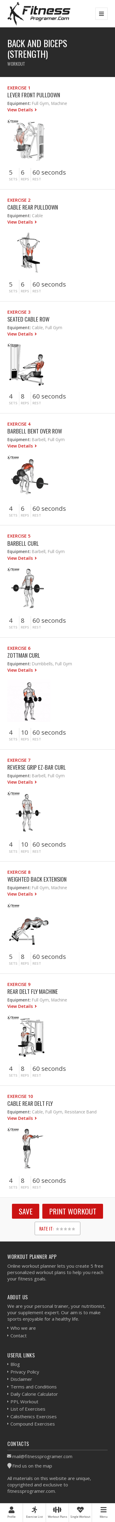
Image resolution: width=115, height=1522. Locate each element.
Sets (13, 179)
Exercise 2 (18, 200)
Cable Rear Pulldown (32, 207)
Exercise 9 (18, 984)
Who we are (23, 1328)
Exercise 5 (18, 536)
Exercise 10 (20, 1096)
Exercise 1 (18, 88)
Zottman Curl (23, 655)
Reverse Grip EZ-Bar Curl (36, 767)
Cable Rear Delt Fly (30, 1103)
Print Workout (72, 1211)
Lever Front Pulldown (33, 95)
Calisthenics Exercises (33, 1416)
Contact (18, 1335)
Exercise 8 (18, 872)
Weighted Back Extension (37, 879)
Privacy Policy (24, 1372)
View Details (20, 110)
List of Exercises (27, 1409)
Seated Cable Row (28, 319)
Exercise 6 (18, 648)
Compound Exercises (32, 1424)
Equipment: (19, 103)
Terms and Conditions (33, 1387)
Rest (37, 179)
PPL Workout (24, 1401)
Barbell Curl (23, 543)
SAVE (26, 1211)
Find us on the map (32, 1466)
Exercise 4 (18, 424)
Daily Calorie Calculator (34, 1394)
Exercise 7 (18, 760)
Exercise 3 (18, 312)
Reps (25, 179)
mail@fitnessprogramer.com (42, 1456)
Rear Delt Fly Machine (32, 991)
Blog (15, 1364)
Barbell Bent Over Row (34, 431)
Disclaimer (21, 1379)
